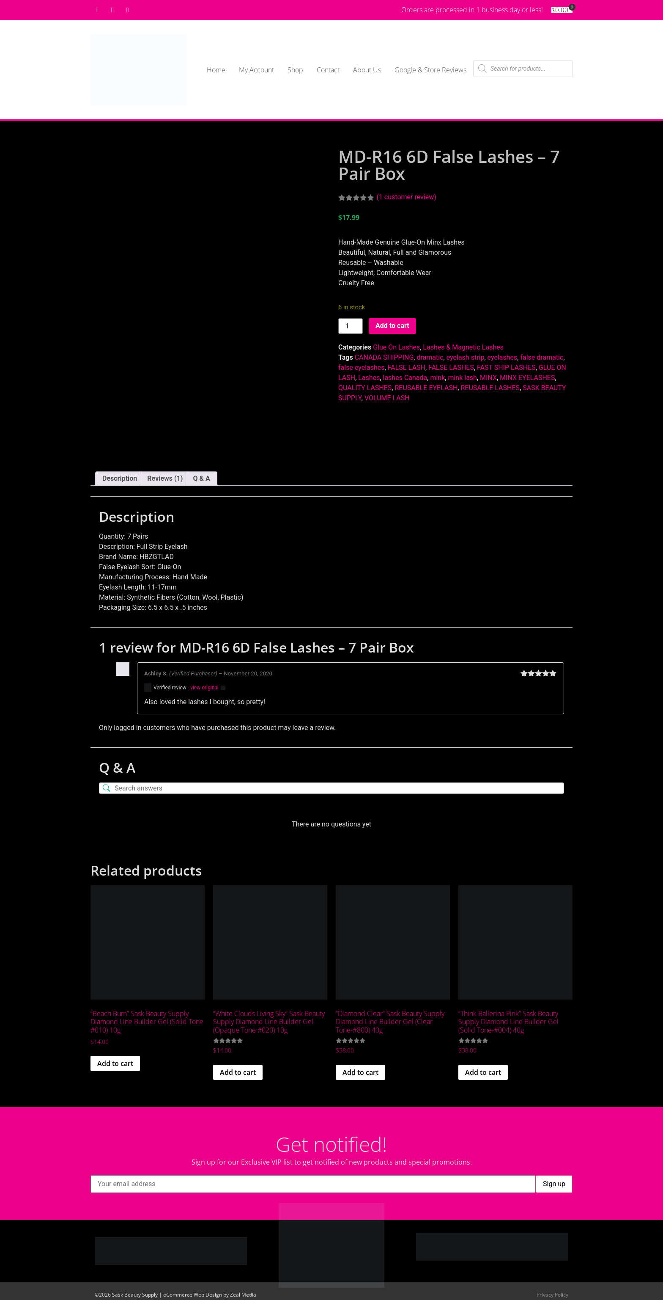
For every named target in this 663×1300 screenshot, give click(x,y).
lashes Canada (405, 378)
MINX (488, 378)
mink (437, 378)
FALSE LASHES (451, 368)
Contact (328, 69)
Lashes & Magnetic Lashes (463, 347)
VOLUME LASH (387, 398)
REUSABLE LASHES (490, 388)
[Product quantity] (350, 326)
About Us (367, 69)
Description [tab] (119, 475)
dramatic (429, 357)
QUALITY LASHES (365, 388)
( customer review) (406, 197)
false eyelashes (361, 368)
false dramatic (541, 357)
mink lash (462, 378)
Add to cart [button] (115, 1060)
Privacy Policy (552, 1291)
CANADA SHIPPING (384, 357)
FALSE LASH (406, 368)
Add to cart (392, 326)
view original (204, 685)
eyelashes (503, 357)
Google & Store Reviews (430, 69)
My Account (256, 69)
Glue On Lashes (396, 347)
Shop (295, 69)
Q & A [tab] (201, 475)
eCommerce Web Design (192, 1291)
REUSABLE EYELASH (426, 388)
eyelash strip (466, 357)
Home (216, 69)
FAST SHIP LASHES (506, 368)
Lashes (369, 378)
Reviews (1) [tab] (165, 475)
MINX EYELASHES (527, 378)
